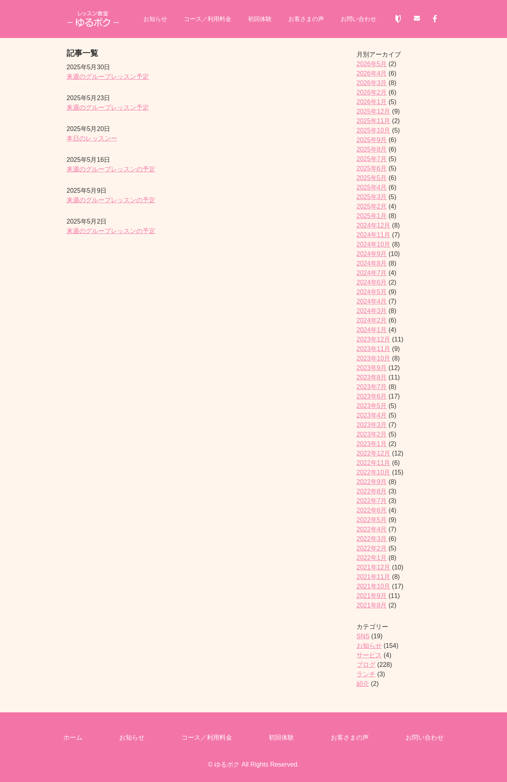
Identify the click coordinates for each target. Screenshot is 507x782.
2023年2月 (371, 434)
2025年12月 (373, 111)
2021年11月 (373, 576)
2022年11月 (373, 462)
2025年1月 (371, 216)
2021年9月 (371, 595)
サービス (369, 655)
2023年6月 (371, 396)
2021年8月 (371, 605)
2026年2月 (371, 92)
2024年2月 (371, 320)
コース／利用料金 (205, 19)
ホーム (72, 737)
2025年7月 (371, 159)
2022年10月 (373, 472)
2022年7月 (371, 500)
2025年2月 (371, 206)
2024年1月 (371, 329)
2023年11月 (373, 348)
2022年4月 (371, 529)
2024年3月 (371, 310)
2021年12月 (373, 567)
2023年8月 (371, 377)
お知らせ (150, 19)
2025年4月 (371, 187)
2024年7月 (371, 273)
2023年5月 (371, 405)
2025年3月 (371, 197)
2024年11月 (373, 235)
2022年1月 (371, 557)
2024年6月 (371, 282)
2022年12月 (373, 453)
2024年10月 (373, 244)
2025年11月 (373, 121)
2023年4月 (371, 415)
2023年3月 (371, 424)
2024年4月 (371, 301)
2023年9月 (371, 367)
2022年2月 (371, 548)
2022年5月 (371, 519)
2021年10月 (373, 586)
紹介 (362, 683)
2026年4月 (371, 73)
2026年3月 (371, 83)
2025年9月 (371, 140)
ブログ (365, 664)
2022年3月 (371, 538)
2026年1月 (371, 102)
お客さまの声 (308, 19)
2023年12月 (373, 339)
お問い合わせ (363, 19)
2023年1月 (371, 443)
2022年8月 (371, 491)
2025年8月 (371, 149)
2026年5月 (371, 64)
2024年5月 (371, 292)
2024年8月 (371, 263)
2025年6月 (371, 168)
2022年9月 (371, 481)
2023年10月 (373, 358)
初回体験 (260, 19)
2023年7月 (371, 386)
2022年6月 (371, 510)
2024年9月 (371, 254)
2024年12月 (373, 225)
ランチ (365, 674)
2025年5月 (371, 178)
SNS (363, 636)
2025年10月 (373, 130)
